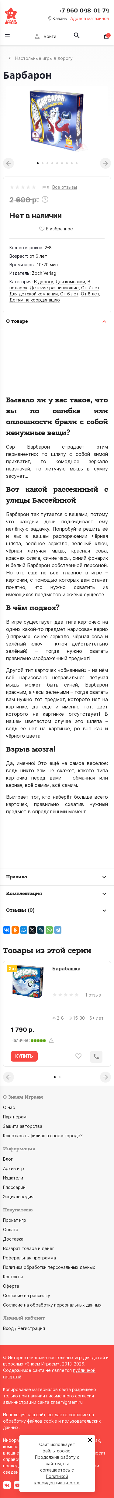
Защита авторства (22, 1126)
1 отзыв (93, 994)
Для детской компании (33, 293)
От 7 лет (90, 287)
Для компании (70, 281)
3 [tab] (47, 163)
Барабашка (66, 969)
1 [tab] (38, 163)
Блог (8, 1159)
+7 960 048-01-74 (84, 11)
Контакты (13, 1276)
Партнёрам (14, 1116)
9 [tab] (77, 163)
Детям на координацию (34, 299)
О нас (9, 1107)
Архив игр (13, 1168)
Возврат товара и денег (28, 1248)
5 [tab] (57, 163)
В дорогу (43, 281)
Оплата (10, 1229)
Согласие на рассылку (26, 1295)
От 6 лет (69, 293)
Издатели (13, 1177)
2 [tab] (42, 163)
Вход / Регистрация (24, 1328)
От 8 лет (90, 293)
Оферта (11, 1286)
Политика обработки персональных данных (49, 1267)
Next (105, 163)
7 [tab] (67, 163)
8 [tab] (72, 163)
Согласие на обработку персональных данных (52, 1304)
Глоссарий (14, 1187)
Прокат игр (14, 1220)
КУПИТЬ (24, 1056)
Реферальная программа (29, 1257)
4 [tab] (52, 163)
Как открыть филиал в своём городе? (43, 1135)
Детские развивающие (54, 287)
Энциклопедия (18, 1196)
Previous (8, 163)
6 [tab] (62, 163)
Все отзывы (64, 187)
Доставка (13, 1238)
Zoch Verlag (44, 273)
